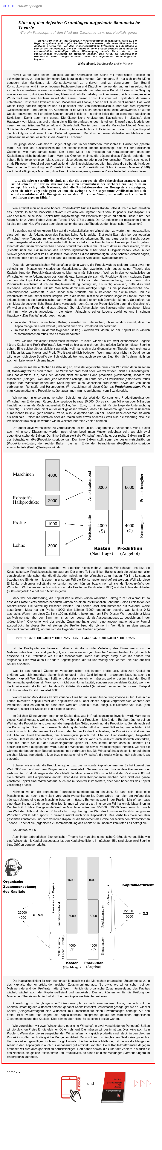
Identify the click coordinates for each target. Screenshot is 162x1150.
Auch (16, 836)
